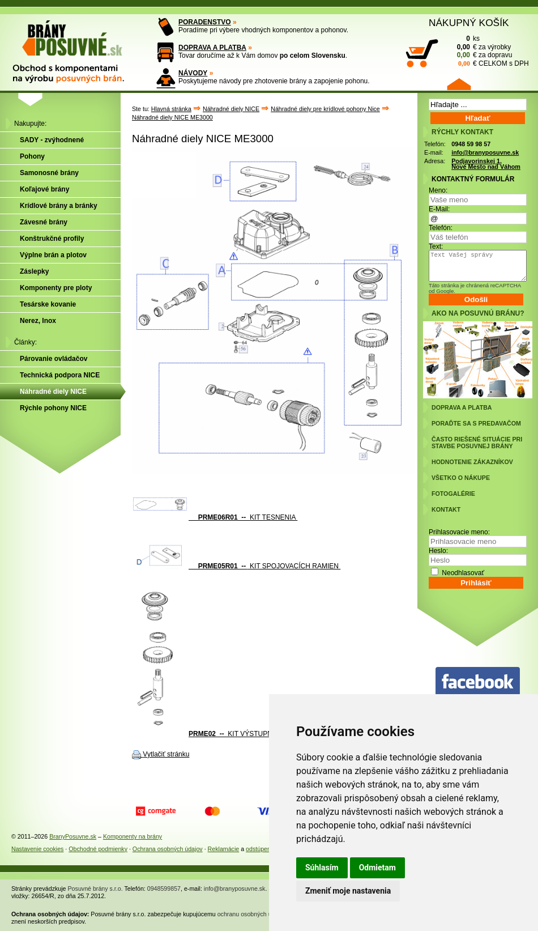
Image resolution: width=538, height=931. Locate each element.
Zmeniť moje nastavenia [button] (348, 890)
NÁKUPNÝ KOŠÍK (469, 22)
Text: (436, 246)
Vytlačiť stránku (166, 754)
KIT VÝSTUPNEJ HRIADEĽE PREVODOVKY (250, 734)
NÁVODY (192, 73)
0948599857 (164, 888)
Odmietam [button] (377, 867)
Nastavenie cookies (37, 848)
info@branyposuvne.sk (485, 152)
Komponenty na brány (132, 836)
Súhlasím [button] (322, 867)
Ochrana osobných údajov (168, 848)
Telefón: (440, 228)
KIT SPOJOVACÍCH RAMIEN (236, 566)
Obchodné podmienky (98, 848)
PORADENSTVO (204, 22)
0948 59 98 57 (470, 144)
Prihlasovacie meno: (459, 532)
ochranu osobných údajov (251, 914)
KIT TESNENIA (214, 517)
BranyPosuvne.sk (72, 836)
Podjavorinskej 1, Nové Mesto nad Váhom (485, 164)
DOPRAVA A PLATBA (212, 48)
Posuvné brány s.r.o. (95, 888)
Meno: (438, 190)
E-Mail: (439, 209)
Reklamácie (224, 848)
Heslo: (438, 551)
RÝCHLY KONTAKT (462, 132)
